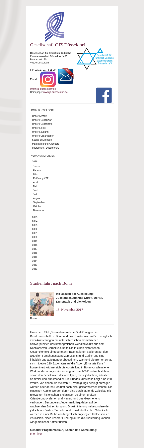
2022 (34, 229)
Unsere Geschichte (42, 124)
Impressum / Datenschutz (45, 147)
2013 (34, 265)
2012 (34, 269)
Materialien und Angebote (45, 143)
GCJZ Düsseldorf (42, 110)
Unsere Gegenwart (42, 120)
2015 (34, 257)
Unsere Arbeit (39, 116)
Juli (35, 194)
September (39, 202)
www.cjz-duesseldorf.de (55, 92)
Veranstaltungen (43, 155)
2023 (34, 225)
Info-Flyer (36, 433)
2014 (34, 261)
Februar (37, 170)
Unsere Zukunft (40, 132)
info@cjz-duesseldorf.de (43, 89)
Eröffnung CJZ (40, 178)
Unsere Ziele (39, 128)
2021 (34, 233)
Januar (36, 166)
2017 (34, 249)
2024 (34, 221)
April (35, 182)
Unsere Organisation (43, 135)
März (35, 174)
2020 (34, 237)
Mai (35, 186)
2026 (34, 161)
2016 (34, 253)
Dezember (38, 210)
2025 (34, 217)
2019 (34, 241)
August (36, 198)
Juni (35, 190)
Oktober (37, 206)
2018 (34, 245)
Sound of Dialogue (42, 139)
